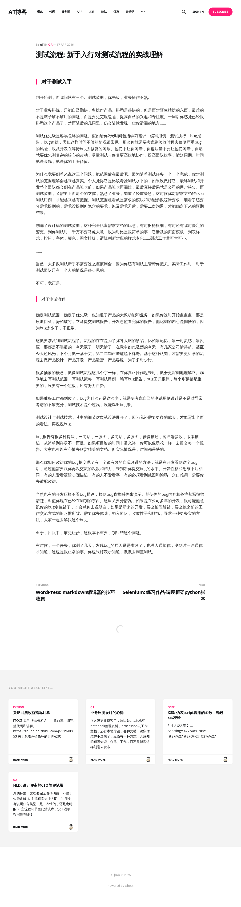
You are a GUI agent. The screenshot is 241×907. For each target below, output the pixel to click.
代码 (52, 12)
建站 (104, 12)
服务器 (65, 12)
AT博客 (17, 12)
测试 (40, 12)
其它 (92, 12)
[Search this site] (183, 11)
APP (79, 12)
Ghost (129, 885)
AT (42, 45)
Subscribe (221, 12)
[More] (142, 11)
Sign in (198, 12)
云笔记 (130, 12)
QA (50, 45)
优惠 (116, 12)
